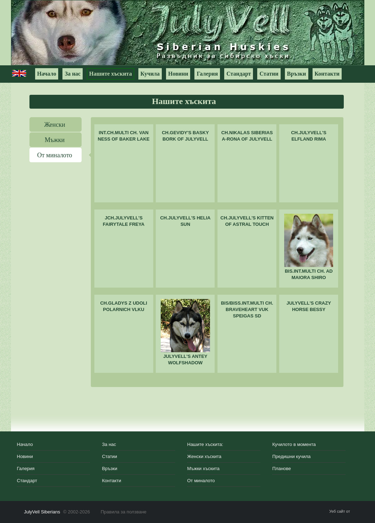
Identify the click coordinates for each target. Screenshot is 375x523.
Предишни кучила (291, 456)
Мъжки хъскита (203, 468)
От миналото (54, 155)
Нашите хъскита (110, 74)
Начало (46, 74)
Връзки (296, 74)
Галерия (207, 74)
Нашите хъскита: (205, 444)
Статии (268, 74)
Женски (54, 124)
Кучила (150, 74)
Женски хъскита (204, 456)
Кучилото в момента (294, 444)
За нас (73, 74)
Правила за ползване (124, 511)
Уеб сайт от (340, 511)
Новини (178, 74)
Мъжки (55, 139)
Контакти (327, 74)
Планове (281, 468)
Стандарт (238, 74)
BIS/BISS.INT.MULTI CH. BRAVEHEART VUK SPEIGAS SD (247, 309)
